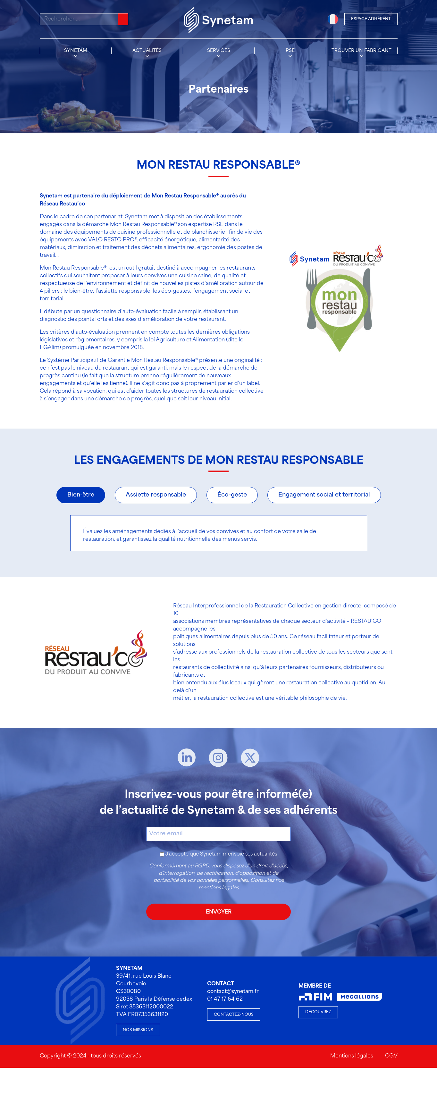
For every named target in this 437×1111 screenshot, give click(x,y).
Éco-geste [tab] (232, 495)
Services (218, 50)
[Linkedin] (187, 757)
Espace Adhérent (371, 19)
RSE (290, 50)
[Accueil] (218, 19)
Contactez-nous (234, 1015)
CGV (391, 1056)
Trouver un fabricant (361, 50)
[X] (250, 757)
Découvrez (318, 1012)
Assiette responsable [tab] (156, 495)
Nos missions (138, 1030)
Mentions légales (351, 1056)
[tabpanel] (219, 533)
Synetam (75, 50)
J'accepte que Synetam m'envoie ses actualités (221, 854)
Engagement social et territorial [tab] (324, 495)
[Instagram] (218, 757)
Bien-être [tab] (80, 495)
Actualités (147, 50)
